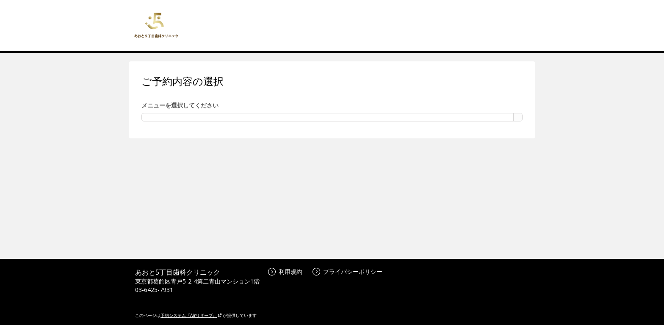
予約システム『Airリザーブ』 (191, 315)
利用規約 (285, 271)
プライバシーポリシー (347, 271)
